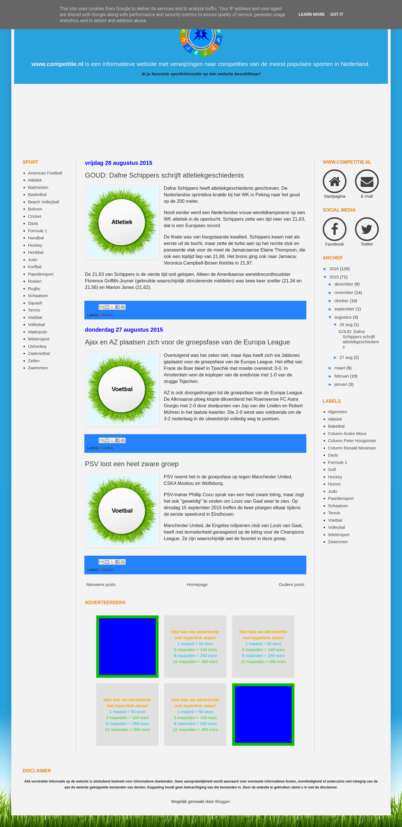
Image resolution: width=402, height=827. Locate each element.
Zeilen (34, 360)
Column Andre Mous (347, 433)
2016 (334, 268)
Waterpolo (37, 331)
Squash (35, 302)
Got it (336, 14)
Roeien (35, 281)
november (344, 292)
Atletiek (106, 315)
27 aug (346, 357)
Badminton (38, 187)
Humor (334, 483)
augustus (343, 317)
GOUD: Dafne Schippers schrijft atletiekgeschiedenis (164, 175)
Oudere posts (291, 584)
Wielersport (39, 338)
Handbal (36, 237)
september (345, 308)
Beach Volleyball (43, 201)
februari (342, 376)
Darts (33, 223)
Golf (332, 469)
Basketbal (37, 194)
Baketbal (336, 426)
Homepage (197, 584)
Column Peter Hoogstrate (352, 440)
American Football (45, 172)
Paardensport (41, 274)
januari (341, 384)
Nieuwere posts (101, 584)
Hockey (35, 245)
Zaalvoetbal (39, 353)
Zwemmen (38, 367)
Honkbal (36, 252)
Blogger (222, 801)
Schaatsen (38, 295)
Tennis (34, 310)
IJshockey (37, 346)
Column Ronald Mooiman (352, 448)
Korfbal (35, 266)
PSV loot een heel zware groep (132, 464)
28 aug (346, 324)
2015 (334, 276)
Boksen (35, 208)
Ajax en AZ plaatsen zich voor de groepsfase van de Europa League (187, 342)
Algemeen (337, 411)
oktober (342, 300)
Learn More (312, 14)
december (344, 284)
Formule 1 (37, 230)
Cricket (34, 216)
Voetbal (106, 448)
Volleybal (36, 324)
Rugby (34, 288)
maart (340, 367)
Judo (32, 259)
